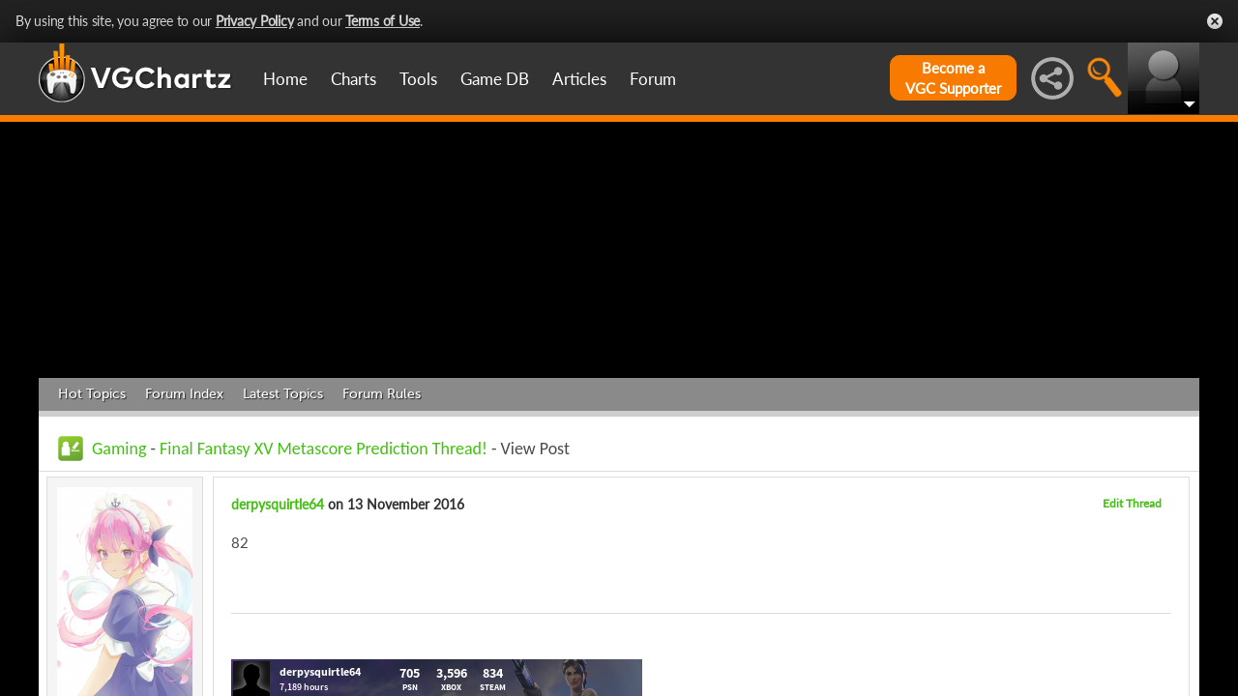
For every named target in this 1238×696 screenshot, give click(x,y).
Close (1215, 21)
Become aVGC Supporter (953, 78)
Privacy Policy (255, 21)
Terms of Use (382, 21)
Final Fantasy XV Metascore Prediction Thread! (323, 448)
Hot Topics (92, 394)
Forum (653, 79)
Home (285, 79)
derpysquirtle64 (277, 504)
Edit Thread (1132, 503)
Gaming (119, 448)
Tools (418, 79)
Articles (579, 79)
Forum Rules (381, 394)
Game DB (494, 79)
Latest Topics (283, 394)
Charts (353, 79)
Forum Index (184, 394)
